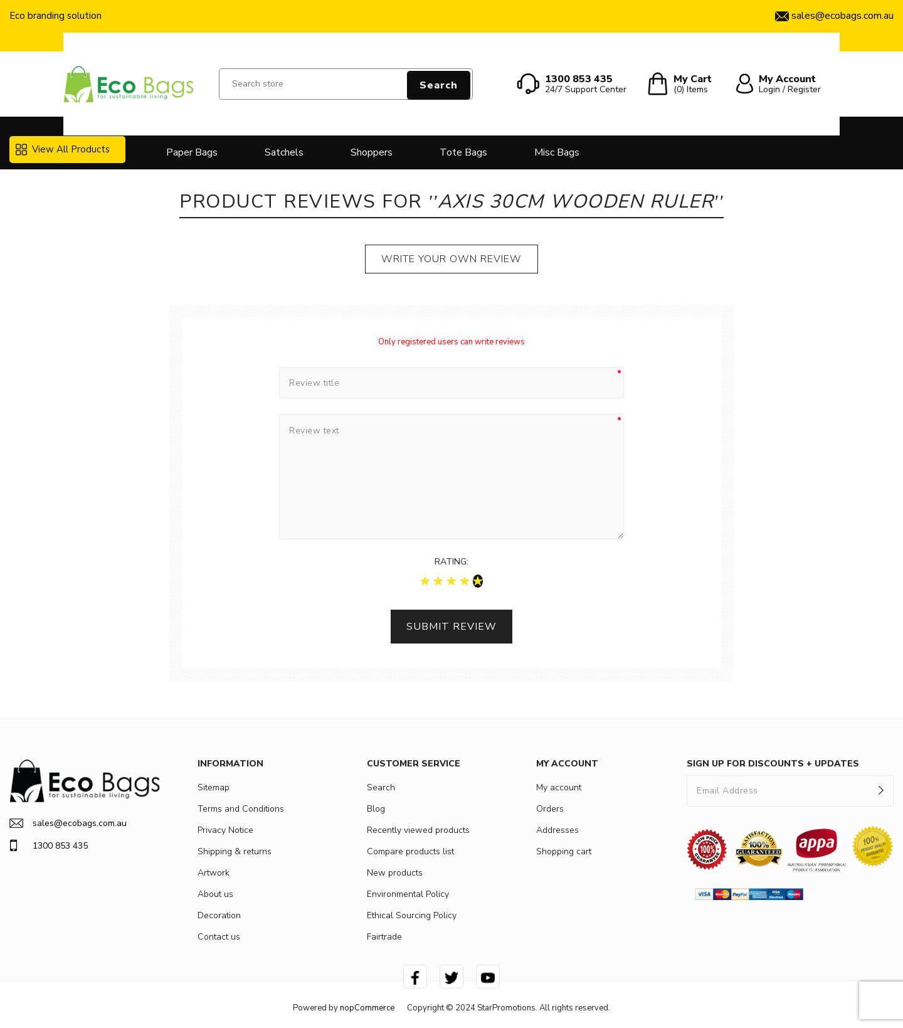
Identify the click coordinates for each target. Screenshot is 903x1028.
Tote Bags (463, 152)
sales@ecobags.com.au (68, 823)
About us (215, 894)
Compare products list (410, 851)
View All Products (63, 149)
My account (558, 787)
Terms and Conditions (241, 809)
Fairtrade (384, 937)
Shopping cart (563, 851)
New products (395, 873)
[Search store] (346, 84)
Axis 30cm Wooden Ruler (576, 202)
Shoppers (372, 152)
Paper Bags (192, 152)
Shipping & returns (235, 851)
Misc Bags (556, 152)
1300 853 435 (48, 845)
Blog (376, 809)
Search (439, 85)
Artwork (214, 873)
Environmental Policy (408, 894)
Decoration (219, 915)
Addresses (557, 830)
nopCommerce (367, 1008)
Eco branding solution (55, 15)
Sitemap (214, 787)
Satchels (284, 152)
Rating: (451, 562)
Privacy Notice (225, 830)
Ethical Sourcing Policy (412, 915)
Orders (550, 809)
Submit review (451, 626)
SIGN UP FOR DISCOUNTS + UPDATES (773, 764)
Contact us (219, 937)
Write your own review (451, 259)
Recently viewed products (418, 830)
